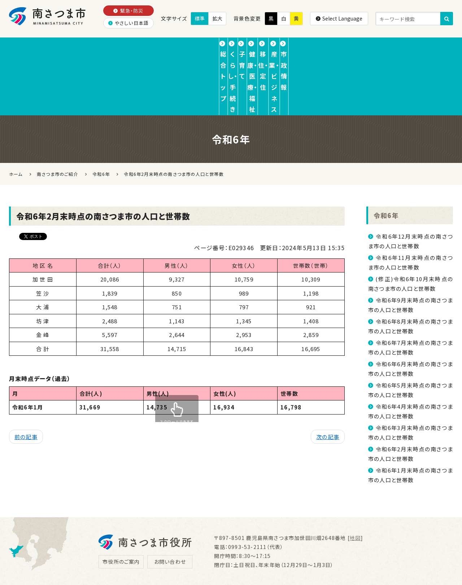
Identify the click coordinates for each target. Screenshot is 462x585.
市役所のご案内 (121, 505)
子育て (163, 48)
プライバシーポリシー (133, 545)
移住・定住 (294, 48)
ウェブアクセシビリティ (280, 545)
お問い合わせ (170, 505)
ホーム (16, 118)
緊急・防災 (128, 10)
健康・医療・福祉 (226, 48)
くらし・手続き (104, 48)
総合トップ (39, 48)
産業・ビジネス (360, 48)
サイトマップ (339, 545)
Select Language (339, 18)
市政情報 (424, 48)
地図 (355, 481)
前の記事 (26, 381)
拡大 (217, 18)
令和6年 (387, 159)
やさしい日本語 (128, 22)
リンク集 (226, 545)
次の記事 (327, 381)
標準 (200, 18)
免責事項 (187, 545)
